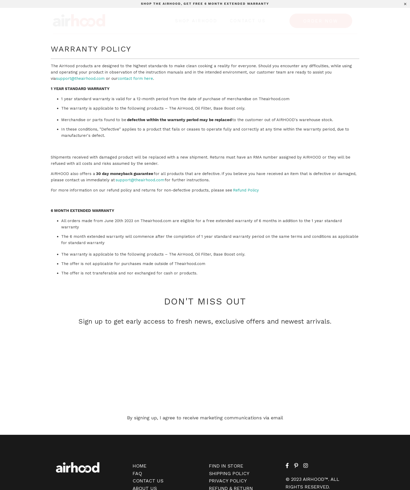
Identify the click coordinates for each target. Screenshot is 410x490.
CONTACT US (148, 480)
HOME (139, 466)
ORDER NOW (320, 21)
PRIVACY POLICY (228, 480)
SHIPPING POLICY (229, 473)
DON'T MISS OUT (205, 301)
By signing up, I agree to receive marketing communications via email (205, 417)
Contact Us (248, 20)
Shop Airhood (196, 20)
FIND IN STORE (226, 466)
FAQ (137, 473)
